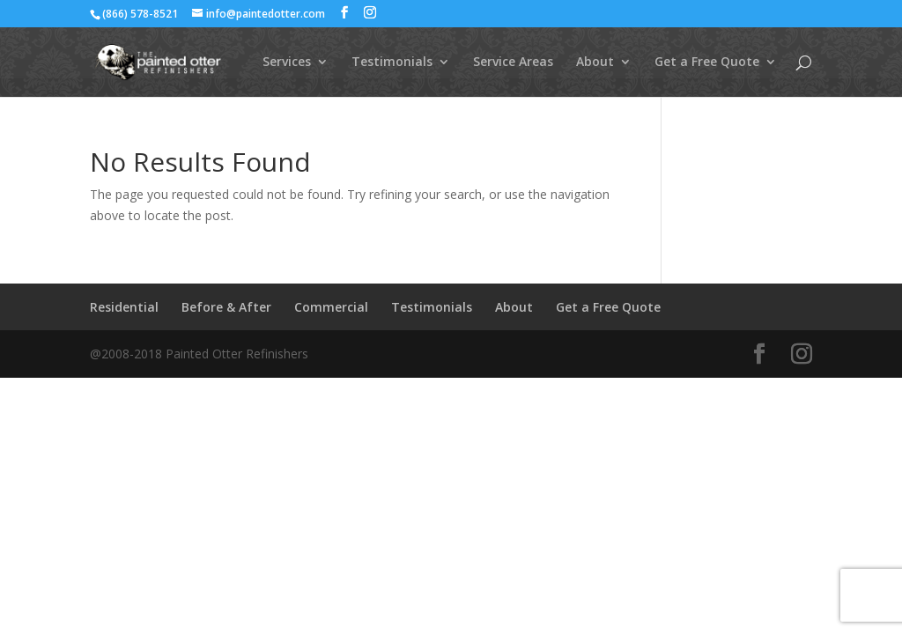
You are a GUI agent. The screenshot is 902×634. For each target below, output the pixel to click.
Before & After (226, 307)
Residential (124, 307)
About (595, 62)
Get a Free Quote (706, 62)
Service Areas (513, 62)
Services (286, 62)
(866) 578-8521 (140, 13)
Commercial (331, 307)
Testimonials (392, 62)
